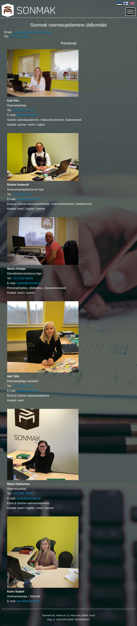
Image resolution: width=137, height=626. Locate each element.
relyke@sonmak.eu (29, 199)
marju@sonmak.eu (29, 498)
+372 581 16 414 (23, 110)
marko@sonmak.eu (29, 283)
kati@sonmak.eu (27, 115)
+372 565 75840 (22, 493)
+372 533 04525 (22, 278)
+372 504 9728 (18, 36)
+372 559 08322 (22, 385)
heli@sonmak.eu (27, 390)
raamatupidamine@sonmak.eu (32, 32)
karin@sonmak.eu (28, 601)
